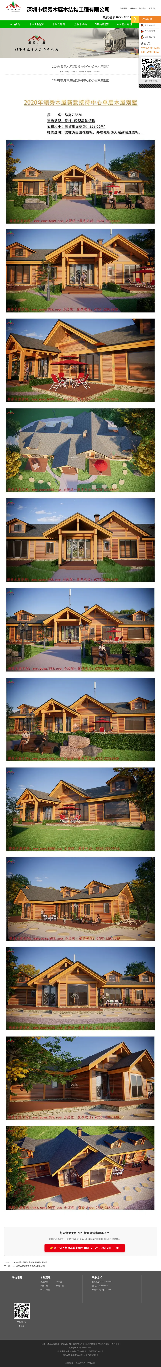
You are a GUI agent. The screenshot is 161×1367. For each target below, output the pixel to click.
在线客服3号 (148, 37)
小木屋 (59, 1282)
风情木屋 (60, 1286)
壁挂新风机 (80, 1363)
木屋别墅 (44, 1282)
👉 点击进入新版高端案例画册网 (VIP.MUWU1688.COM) (84, 1248)
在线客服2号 (148, 31)
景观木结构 (80, 24)
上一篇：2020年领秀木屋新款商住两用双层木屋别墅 (25, 1262)
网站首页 (15, 24)
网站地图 (123, 8)
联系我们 (152, 8)
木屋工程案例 (36, 24)
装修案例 (91, 1363)
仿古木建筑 (45, 1290)
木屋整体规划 (124, 24)
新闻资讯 (115, 1344)
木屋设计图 (58, 24)
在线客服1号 (148, 25)
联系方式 (97, 1277)
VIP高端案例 (102, 24)
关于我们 (143, 8)
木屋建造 (133, 8)
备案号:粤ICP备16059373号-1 (80, 1348)
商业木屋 (44, 1286)
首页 (43, 1344)
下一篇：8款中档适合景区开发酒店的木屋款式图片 (25, 1266)
